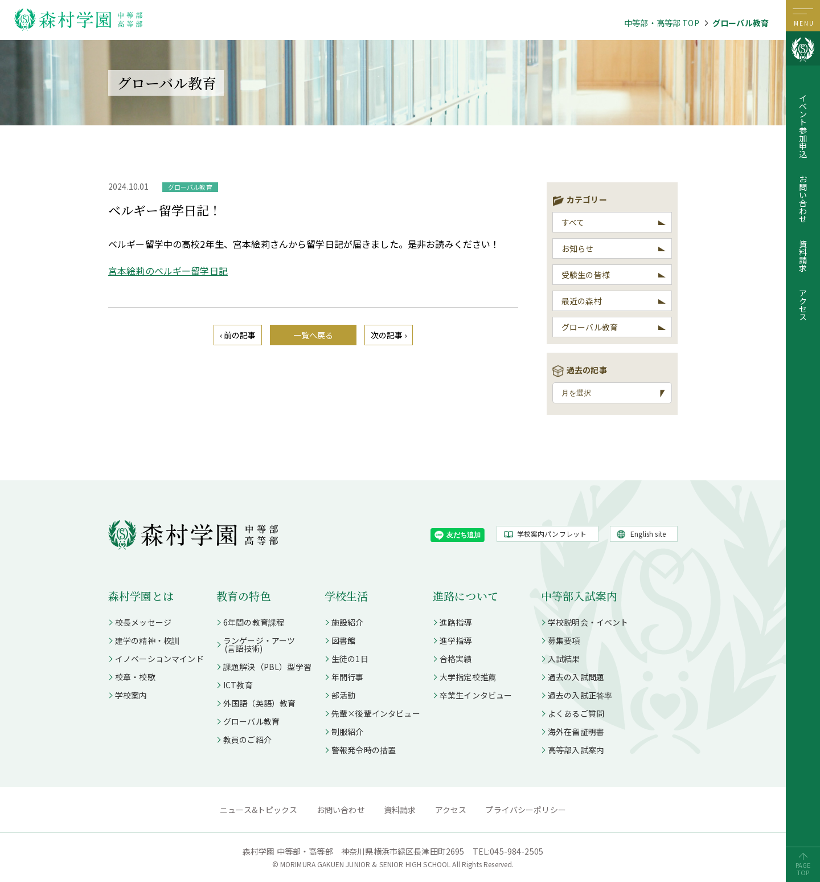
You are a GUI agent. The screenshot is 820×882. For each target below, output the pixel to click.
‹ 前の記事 (238, 335)
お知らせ (577, 248)
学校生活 (346, 595)
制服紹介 (347, 731)
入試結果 (564, 658)
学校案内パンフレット (552, 533)
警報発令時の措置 (363, 750)
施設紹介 (347, 622)
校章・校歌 (135, 677)
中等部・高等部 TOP (661, 22)
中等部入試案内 (579, 595)
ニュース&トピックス (259, 809)
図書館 (343, 640)
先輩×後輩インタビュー (375, 713)
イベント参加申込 (803, 126)
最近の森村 (581, 301)
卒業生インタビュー (476, 695)
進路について (465, 595)
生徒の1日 (349, 658)
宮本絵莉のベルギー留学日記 (168, 270)
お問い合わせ (803, 198)
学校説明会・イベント (588, 622)
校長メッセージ (143, 622)
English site (648, 533)
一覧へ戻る (313, 335)
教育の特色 (243, 595)
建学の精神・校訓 (147, 640)
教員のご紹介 (247, 739)
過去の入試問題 (576, 677)
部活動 (343, 695)
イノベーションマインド (159, 658)
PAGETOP (803, 868)
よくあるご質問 (576, 713)
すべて (572, 222)
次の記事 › (389, 335)
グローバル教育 (740, 22)
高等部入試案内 (576, 750)
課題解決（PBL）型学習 (267, 666)
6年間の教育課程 (253, 622)
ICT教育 (238, 685)
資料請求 (803, 255)
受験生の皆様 (585, 274)
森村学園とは (141, 595)
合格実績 (456, 658)
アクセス (803, 304)
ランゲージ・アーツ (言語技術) (255, 644)
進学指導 (456, 640)
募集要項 (564, 640)
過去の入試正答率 (580, 695)
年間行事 (347, 677)
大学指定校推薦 (468, 677)
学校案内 (131, 695)
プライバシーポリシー (525, 809)
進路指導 (456, 622)
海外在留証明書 (576, 731)
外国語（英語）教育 (259, 703)
